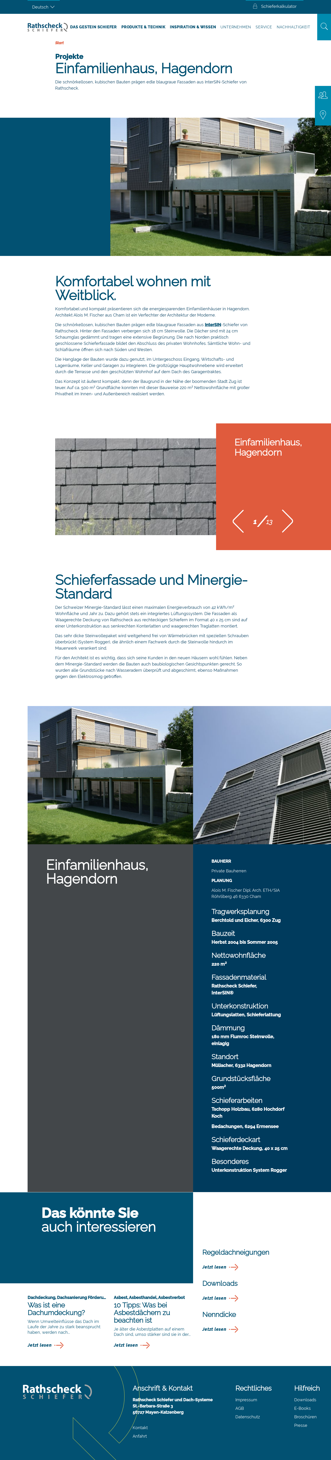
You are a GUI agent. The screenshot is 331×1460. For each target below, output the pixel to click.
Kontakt (140, 1427)
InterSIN (213, 324)
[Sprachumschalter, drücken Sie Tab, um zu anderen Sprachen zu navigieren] (44, 7)
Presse (300, 1425)
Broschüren (305, 1416)
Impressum (246, 1399)
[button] (238, 522)
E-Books (302, 1408)
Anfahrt (140, 1436)
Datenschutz (247, 1416)
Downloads (305, 1399)
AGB (239, 1408)
